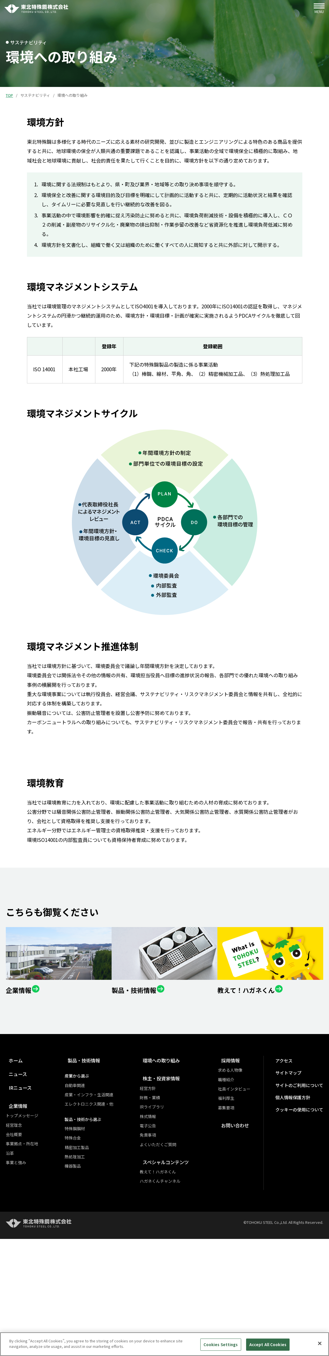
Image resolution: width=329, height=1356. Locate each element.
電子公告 (155, 1247)
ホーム (13, 1181)
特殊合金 (76, 1259)
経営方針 (155, 1209)
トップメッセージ (22, 1236)
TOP (9, 95)
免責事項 (155, 1256)
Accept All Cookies (267, 1344)
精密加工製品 (80, 1268)
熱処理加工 (78, 1278)
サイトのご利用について (302, 1206)
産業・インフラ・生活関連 (92, 1216)
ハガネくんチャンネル (167, 1302)
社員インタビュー (242, 1210)
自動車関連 (78, 1206)
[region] (164, 1344)
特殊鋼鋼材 (78, 1250)
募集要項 (234, 1228)
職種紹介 (234, 1200)
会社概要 (14, 1255)
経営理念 (14, 1246)
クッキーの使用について (302, 1231)
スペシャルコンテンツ (171, 1283)
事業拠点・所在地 (22, 1265)
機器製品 (76, 1287)
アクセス (289, 1182)
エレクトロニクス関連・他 (92, 1225)
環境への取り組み (166, 1181)
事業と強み (16, 1283)
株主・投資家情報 (166, 1199)
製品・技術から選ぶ (86, 1240)
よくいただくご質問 (165, 1265)
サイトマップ (293, 1194)
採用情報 (236, 1181)
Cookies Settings (220, 1344)
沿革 (10, 1274)
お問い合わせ (240, 1246)
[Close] (319, 1343)
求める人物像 (238, 1191)
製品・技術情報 (85, 1181)
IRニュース (18, 1208)
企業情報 (16, 1227)
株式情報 (155, 1237)
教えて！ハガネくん (165, 1293)
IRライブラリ (159, 1228)
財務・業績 (157, 1219)
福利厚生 (234, 1219)
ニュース (15, 1195)
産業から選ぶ (80, 1197)
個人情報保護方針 (297, 1219)
